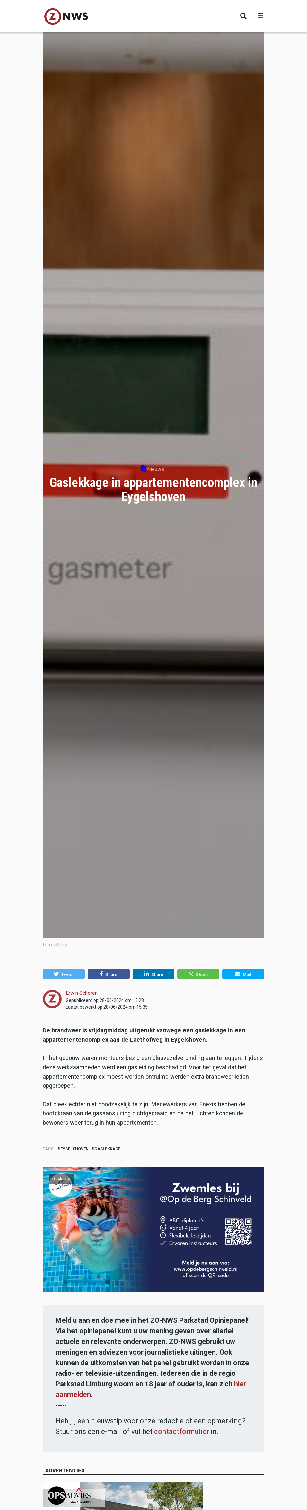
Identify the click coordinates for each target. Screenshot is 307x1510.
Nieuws (155, 469)
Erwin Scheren (82, 993)
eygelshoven (74, 1148)
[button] (64, 974)
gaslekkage (107, 1148)
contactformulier (181, 1431)
